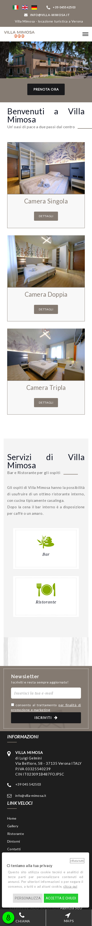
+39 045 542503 (28, 784)
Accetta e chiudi (61, 898)
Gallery (12, 826)
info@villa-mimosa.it (30, 795)
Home (11, 818)
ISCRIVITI (46, 717)
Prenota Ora (46, 89)
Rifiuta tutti (77, 860)
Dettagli (46, 216)
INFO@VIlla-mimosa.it (47, 15)
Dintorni (13, 841)
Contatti (14, 849)
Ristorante (15, 834)
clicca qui (70, 886)
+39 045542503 (61, 7)
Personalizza (28, 898)
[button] (15, 7)
